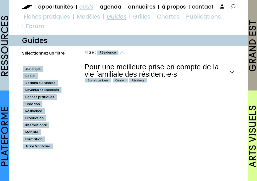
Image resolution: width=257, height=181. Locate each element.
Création (32, 104)
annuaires (141, 6)
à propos (174, 6)
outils (86, 6)
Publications (203, 17)
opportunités (55, 6)
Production (34, 118)
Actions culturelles (40, 83)
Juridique (33, 69)
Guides (116, 17)
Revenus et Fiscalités (42, 90)
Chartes (168, 17)
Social (30, 76)
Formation (33, 139)
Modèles (88, 17)
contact (203, 6)
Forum (35, 26)
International (36, 125)
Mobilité (31, 132)
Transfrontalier (37, 146)
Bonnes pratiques (39, 97)
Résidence (33, 111)
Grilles (141, 17)
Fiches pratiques (47, 17)
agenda (110, 6)
